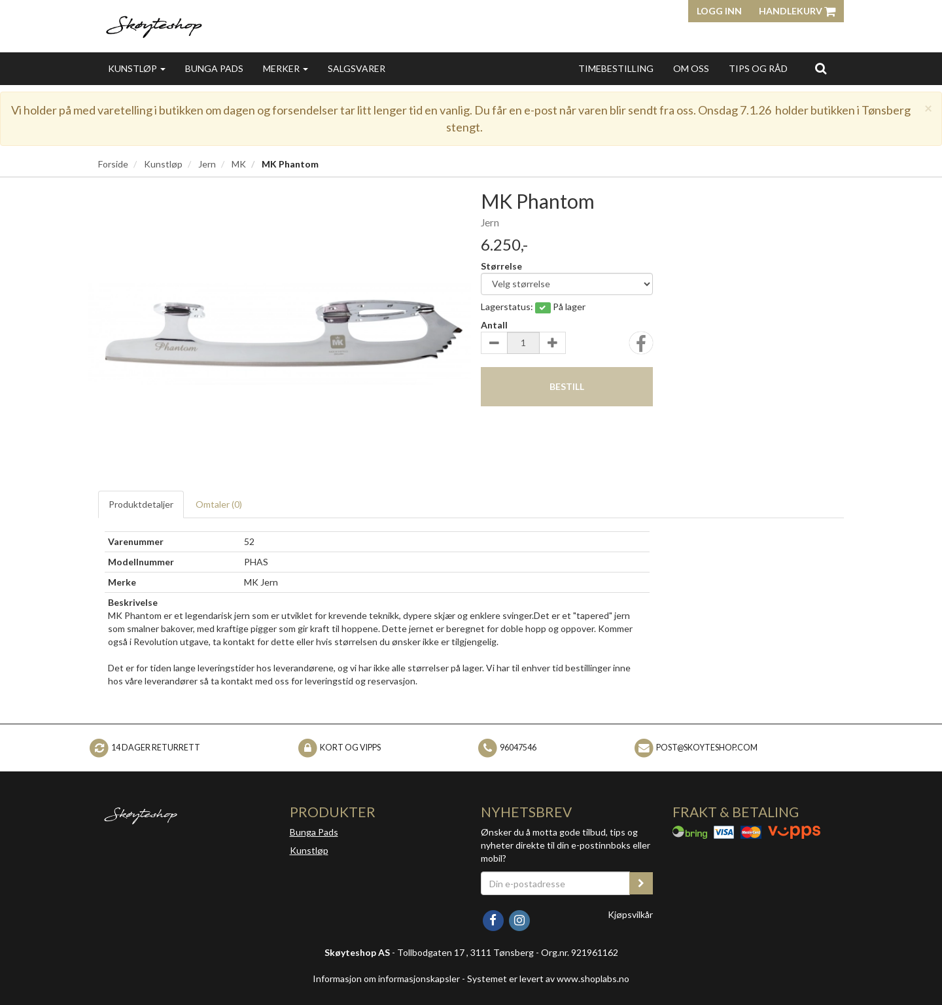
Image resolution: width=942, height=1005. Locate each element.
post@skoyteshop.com (707, 747)
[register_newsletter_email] (641, 883)
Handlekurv (797, 10)
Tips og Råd (758, 68)
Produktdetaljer (141, 504)
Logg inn (719, 10)
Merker (285, 68)
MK (239, 163)
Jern (207, 163)
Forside (113, 163)
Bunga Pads (214, 68)
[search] (820, 68)
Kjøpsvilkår (630, 914)
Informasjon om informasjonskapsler (386, 978)
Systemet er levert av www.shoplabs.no (548, 978)
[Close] (928, 108)
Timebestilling (616, 68)
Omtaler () (219, 504)
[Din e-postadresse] (555, 883)
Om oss (691, 68)
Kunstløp (137, 68)
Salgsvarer (356, 68)
